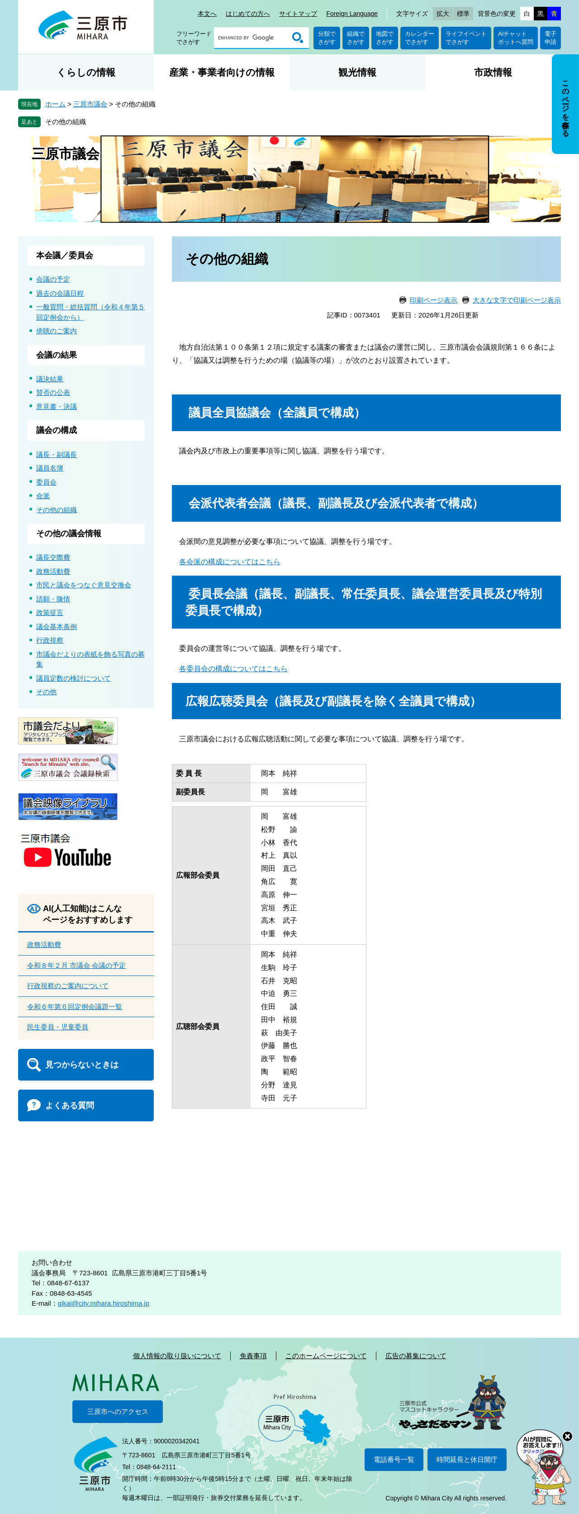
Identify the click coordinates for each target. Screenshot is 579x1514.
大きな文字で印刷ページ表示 (517, 300)
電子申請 (550, 37)
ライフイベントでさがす (466, 37)
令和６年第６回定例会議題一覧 (74, 1006)
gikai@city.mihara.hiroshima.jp (104, 1303)
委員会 (46, 482)
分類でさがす (327, 37)
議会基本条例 (56, 626)
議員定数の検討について (73, 678)
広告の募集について (415, 1356)
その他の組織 (65, 121)
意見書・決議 (56, 406)
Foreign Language (352, 13)
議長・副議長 (56, 454)
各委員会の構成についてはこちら (233, 669)
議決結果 (49, 379)
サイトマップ (298, 13)
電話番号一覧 (394, 1459)
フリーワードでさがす (194, 37)
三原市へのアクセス (117, 1411)
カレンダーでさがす (419, 37)
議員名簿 (49, 468)
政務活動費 (53, 571)
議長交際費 (53, 557)
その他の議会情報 (68, 533)
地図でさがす (385, 37)
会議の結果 (56, 355)
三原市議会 (90, 104)
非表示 (574, 55)
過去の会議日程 (60, 293)
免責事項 (253, 1356)
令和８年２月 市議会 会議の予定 (76, 965)
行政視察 (49, 640)
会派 (43, 496)
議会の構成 (56, 430)
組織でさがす (356, 37)
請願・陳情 (53, 599)
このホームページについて (326, 1356)
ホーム (55, 104)
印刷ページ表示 (433, 300)
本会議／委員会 (64, 255)
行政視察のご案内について (68, 986)
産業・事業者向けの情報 (222, 72)
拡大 (443, 13)
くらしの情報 (86, 72)
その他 (46, 692)
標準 (463, 13)
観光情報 (357, 72)
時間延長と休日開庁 (467, 1459)
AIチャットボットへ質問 (515, 37)
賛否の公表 (53, 392)
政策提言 (49, 612)
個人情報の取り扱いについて (177, 1356)
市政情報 (493, 72)
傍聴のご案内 (56, 331)
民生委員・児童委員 (57, 1027)
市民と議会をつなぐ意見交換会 (83, 585)
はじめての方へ (248, 13)
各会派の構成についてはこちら (229, 562)
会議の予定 (53, 279)
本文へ (207, 13)
